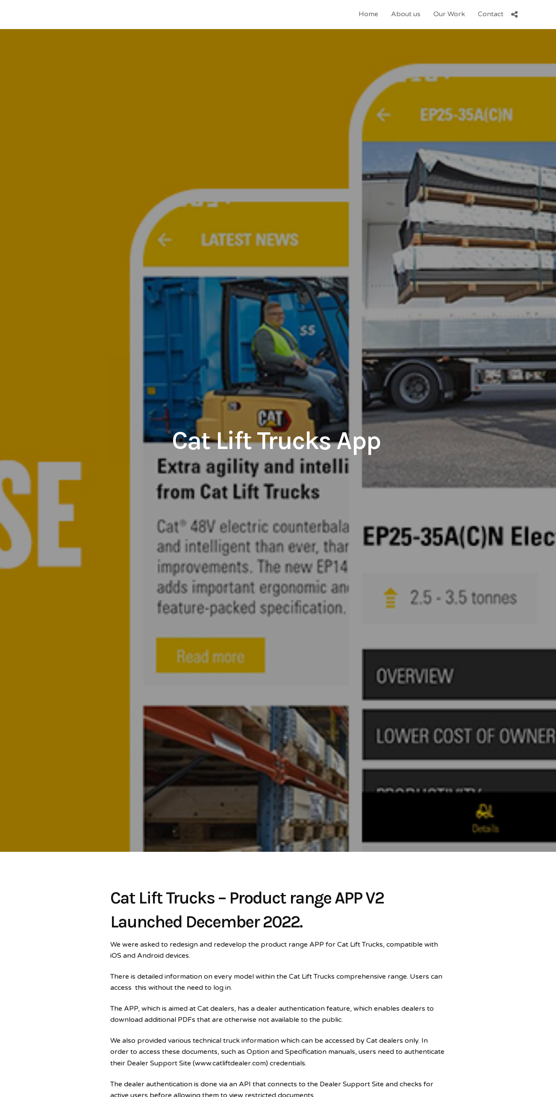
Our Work (449, 14)
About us (406, 14)
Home (368, 14)
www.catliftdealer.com (230, 1063)
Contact (490, 14)
